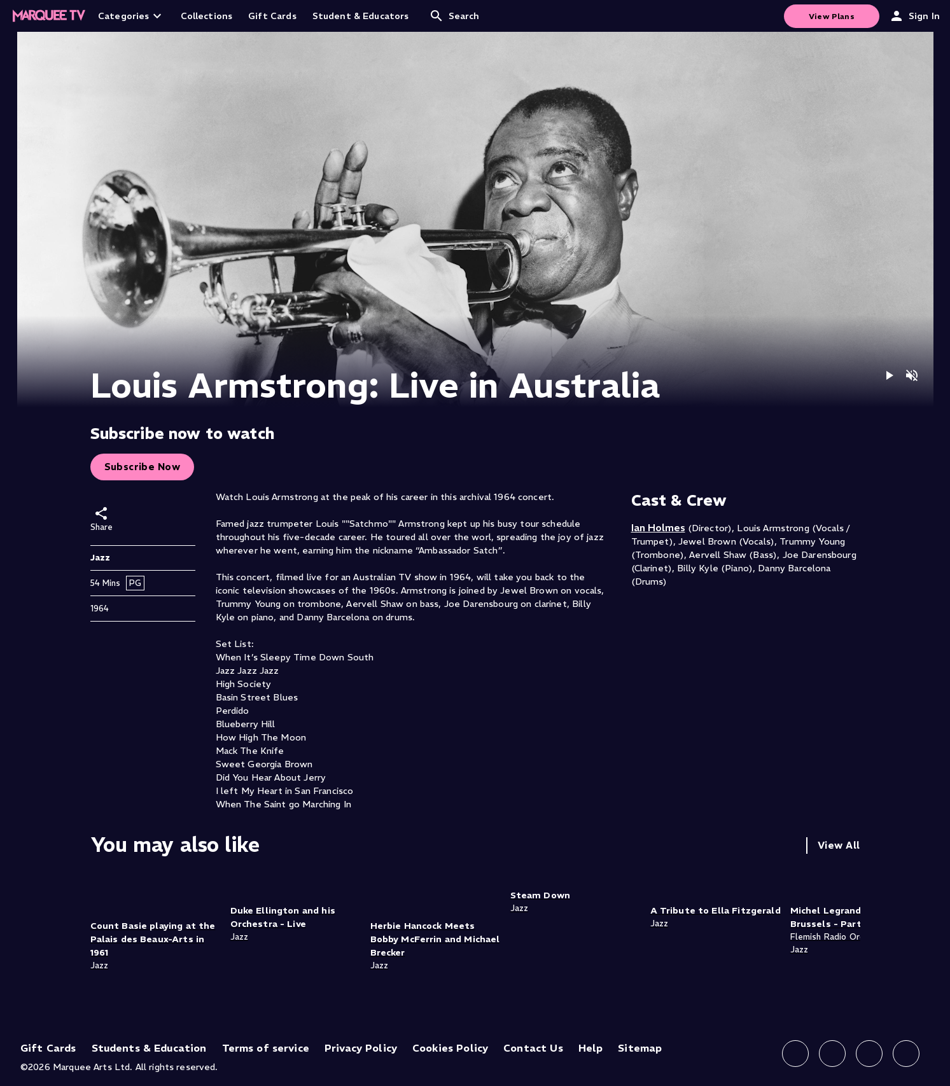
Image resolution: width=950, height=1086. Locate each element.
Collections (207, 16)
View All (839, 845)
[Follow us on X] (869, 1053)
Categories (131, 16)
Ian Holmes (658, 527)
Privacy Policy (361, 1047)
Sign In (914, 16)
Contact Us (533, 1047)
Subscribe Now (142, 467)
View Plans (832, 16)
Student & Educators (360, 16)
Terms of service (265, 1047)
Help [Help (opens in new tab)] (590, 1047)
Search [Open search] (454, 16)
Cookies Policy (450, 1047)
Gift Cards (272, 16)
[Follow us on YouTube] (906, 1053)
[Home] (49, 16)
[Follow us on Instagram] (832, 1053)
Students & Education (149, 1047)
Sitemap (640, 1047)
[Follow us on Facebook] (795, 1053)
